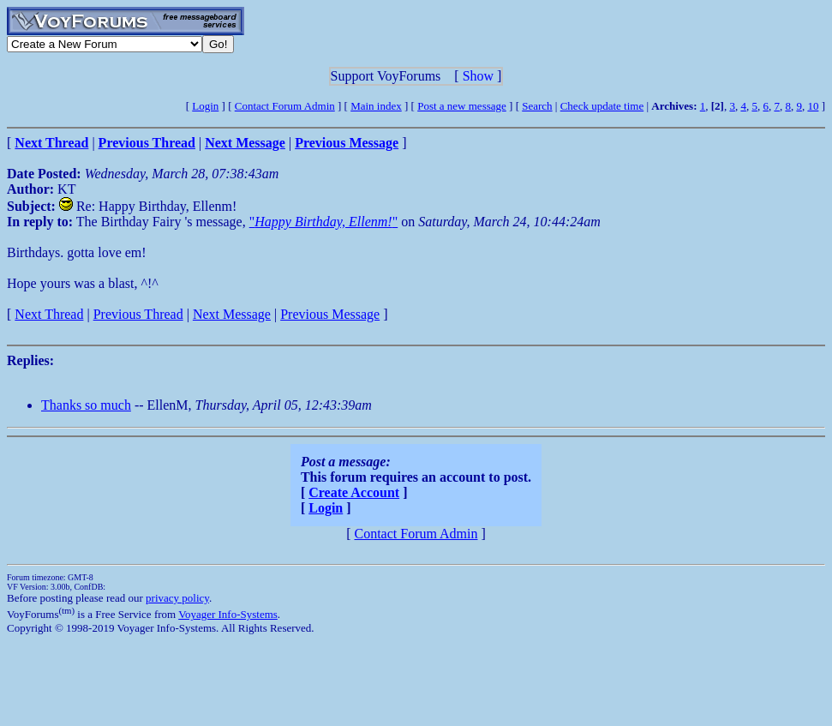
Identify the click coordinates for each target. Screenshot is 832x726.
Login (205, 105)
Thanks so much (86, 405)
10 (812, 105)
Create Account (353, 492)
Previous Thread (138, 314)
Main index (376, 105)
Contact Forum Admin (285, 105)
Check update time (601, 105)
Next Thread (49, 314)
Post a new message (461, 105)
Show (478, 76)
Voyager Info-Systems (228, 614)
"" (323, 221)
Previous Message (330, 314)
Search (537, 105)
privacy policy (177, 597)
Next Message (232, 314)
